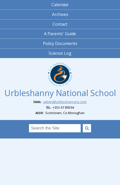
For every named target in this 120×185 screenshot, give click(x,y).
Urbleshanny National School (60, 92)
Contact (60, 24)
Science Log (60, 53)
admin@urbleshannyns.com (65, 101)
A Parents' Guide (60, 33)
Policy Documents (60, 43)
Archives (60, 14)
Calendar (60, 4)
